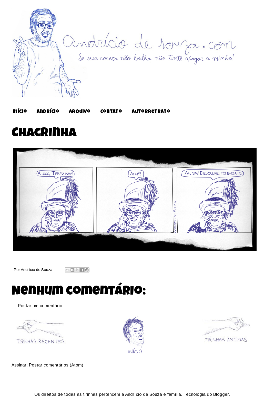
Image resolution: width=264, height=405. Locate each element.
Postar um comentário (40, 305)
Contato (111, 112)
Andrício (48, 112)
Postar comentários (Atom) (56, 365)
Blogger (221, 394)
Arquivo (79, 112)
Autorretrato (151, 112)
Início (20, 112)
